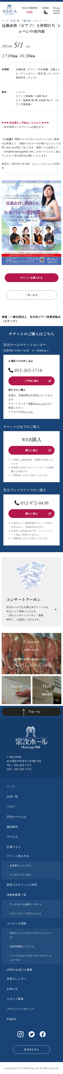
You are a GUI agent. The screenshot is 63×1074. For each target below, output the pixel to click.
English (11, 1019)
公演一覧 (12, 796)
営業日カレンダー (38, 403)
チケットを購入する (31, 277)
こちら (29, 411)
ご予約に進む (37, 380)
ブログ (11, 806)
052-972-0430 (34, 503)
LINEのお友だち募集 (19, 969)
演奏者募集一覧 (16, 894)
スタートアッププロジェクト (26, 913)
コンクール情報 (16, 923)
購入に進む (38, 450)
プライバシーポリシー (21, 1009)
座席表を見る (31, 1049)
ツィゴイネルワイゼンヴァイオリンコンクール (31, 957)
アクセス (12, 836)
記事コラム (14, 847)
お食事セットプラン (21, 865)
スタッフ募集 (15, 998)
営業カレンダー (16, 978)
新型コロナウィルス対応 (22, 884)
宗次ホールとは (16, 816)
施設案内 (12, 826)
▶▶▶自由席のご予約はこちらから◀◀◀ (25, 122)
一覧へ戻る (31, 295)
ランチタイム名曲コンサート (26, 904)
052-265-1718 (28, 371)
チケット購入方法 (18, 856)
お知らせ (12, 988)
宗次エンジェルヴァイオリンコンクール (31, 935)
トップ (11, 786)
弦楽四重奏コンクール (22, 946)
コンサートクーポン (21, 874)
